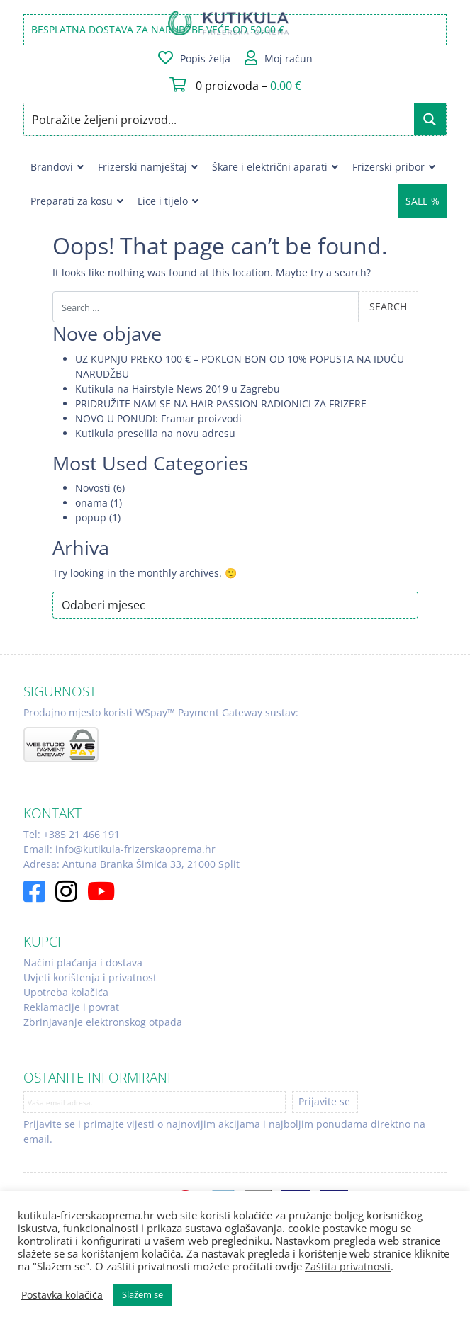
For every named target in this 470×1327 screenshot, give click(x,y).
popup (90, 517)
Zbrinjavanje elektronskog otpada (102, 1022)
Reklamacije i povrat (71, 1007)
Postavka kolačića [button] (62, 1295)
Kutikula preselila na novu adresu (155, 433)
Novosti (93, 488)
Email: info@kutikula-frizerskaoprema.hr (119, 849)
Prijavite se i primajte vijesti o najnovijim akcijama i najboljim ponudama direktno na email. (224, 1131)
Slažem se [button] (142, 1294)
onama (91, 502)
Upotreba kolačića (65, 992)
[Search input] (220, 119)
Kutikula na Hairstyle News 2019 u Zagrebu (177, 388)
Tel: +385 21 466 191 (71, 834)
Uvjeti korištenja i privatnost (90, 977)
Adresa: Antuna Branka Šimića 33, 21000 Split (131, 864)
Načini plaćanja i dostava (82, 962)
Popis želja (205, 58)
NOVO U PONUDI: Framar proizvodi (158, 418)
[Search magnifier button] (430, 119)
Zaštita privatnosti (348, 1266)
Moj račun (288, 58)
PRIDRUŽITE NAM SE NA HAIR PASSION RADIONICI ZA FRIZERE (221, 403)
